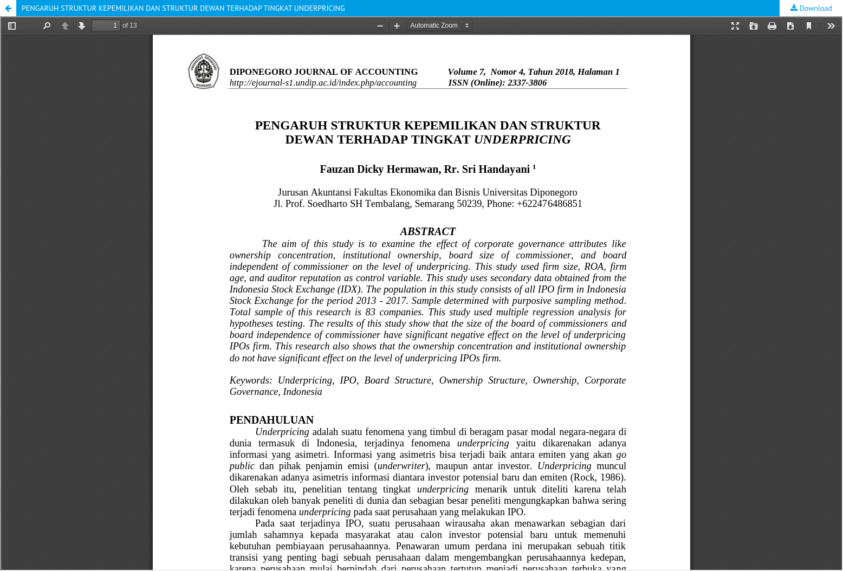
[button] (8, 8)
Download (814, 8)
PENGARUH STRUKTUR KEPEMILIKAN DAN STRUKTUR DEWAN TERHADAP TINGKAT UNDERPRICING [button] (183, 8)
